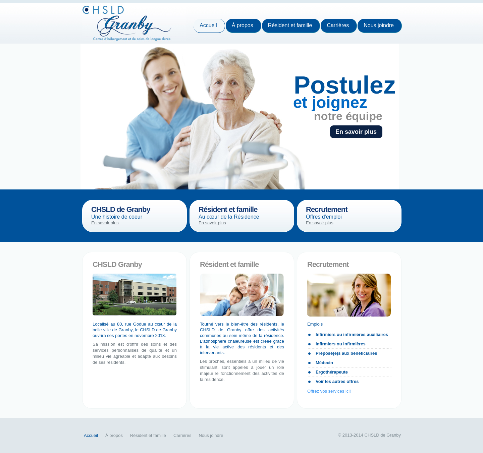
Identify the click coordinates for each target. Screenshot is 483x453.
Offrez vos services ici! (329, 391)
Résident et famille (290, 25)
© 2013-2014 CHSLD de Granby (369, 435)
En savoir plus (352, 131)
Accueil (208, 25)
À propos (242, 25)
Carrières (338, 25)
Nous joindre (379, 25)
